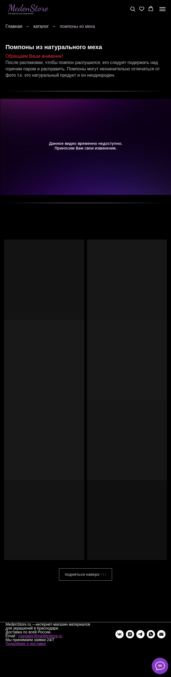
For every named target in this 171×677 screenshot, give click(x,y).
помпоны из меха (77, 26)
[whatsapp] (151, 634)
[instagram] (130, 634)
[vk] (119, 634)
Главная (14, 26)
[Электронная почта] (161, 634)
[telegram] (140, 634)
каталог (41, 26)
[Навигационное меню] (162, 9)
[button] (132, 8)
